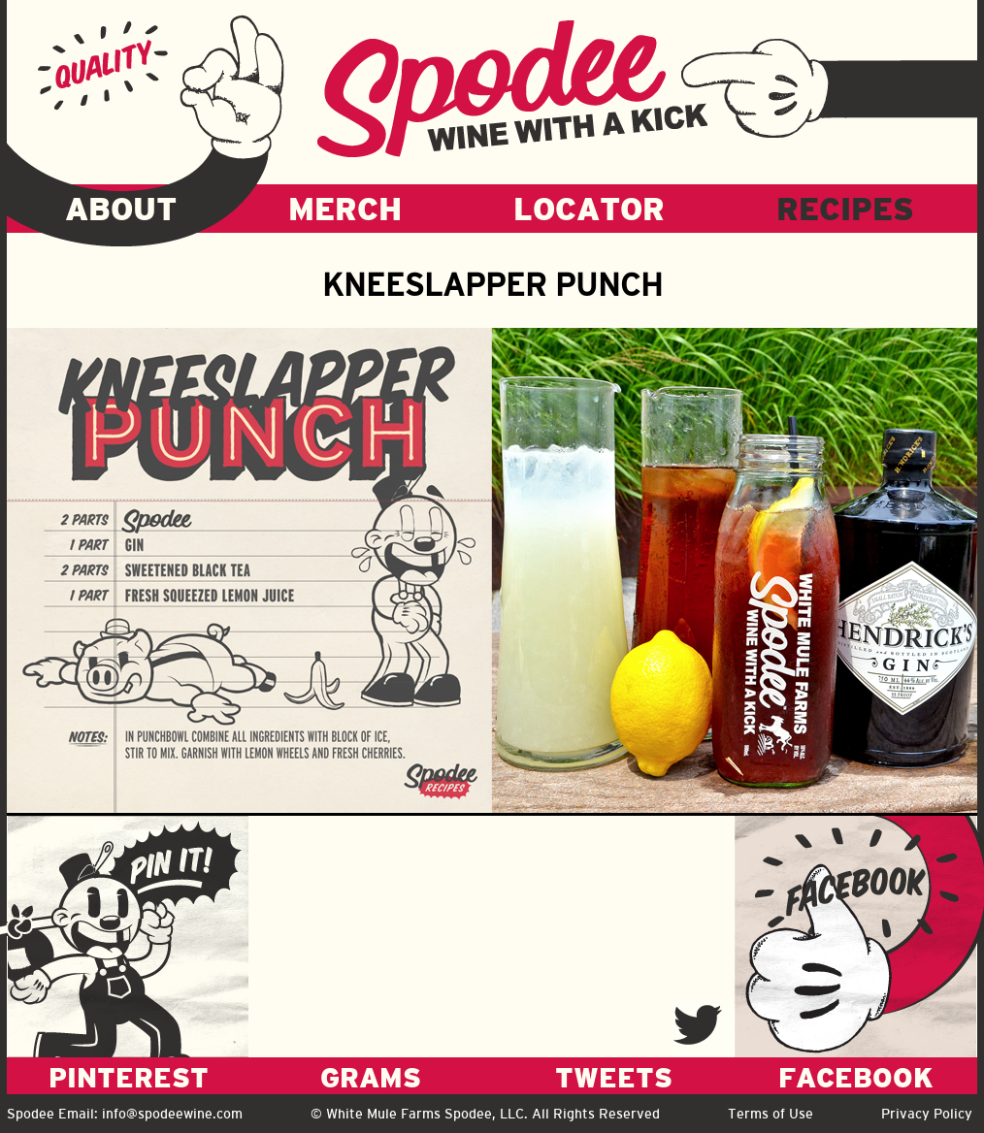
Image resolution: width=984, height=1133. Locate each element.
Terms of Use (770, 1113)
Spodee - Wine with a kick (512, 88)
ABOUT (121, 208)
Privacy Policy (926, 1113)
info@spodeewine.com (172, 1113)
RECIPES (845, 208)
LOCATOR (589, 208)
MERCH (345, 208)
